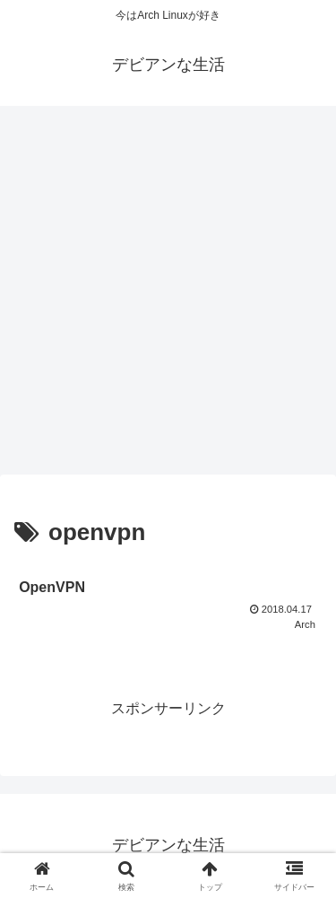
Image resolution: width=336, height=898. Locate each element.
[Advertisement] (168, 295)
